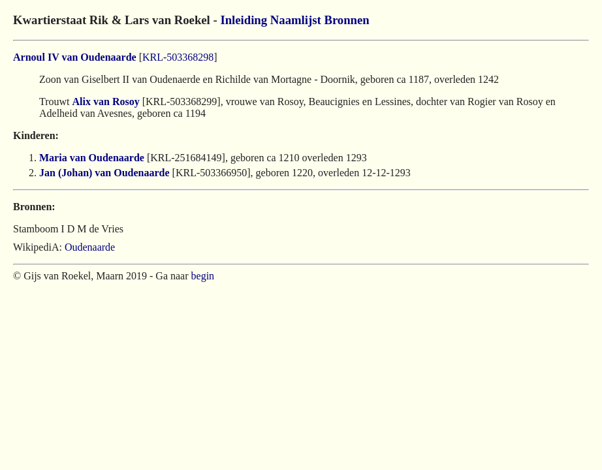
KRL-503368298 (178, 57)
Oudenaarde (90, 247)
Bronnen (346, 20)
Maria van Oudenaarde (91, 157)
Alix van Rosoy (106, 101)
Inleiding (243, 20)
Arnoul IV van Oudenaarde (74, 57)
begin (203, 275)
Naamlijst (295, 20)
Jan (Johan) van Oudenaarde (104, 172)
